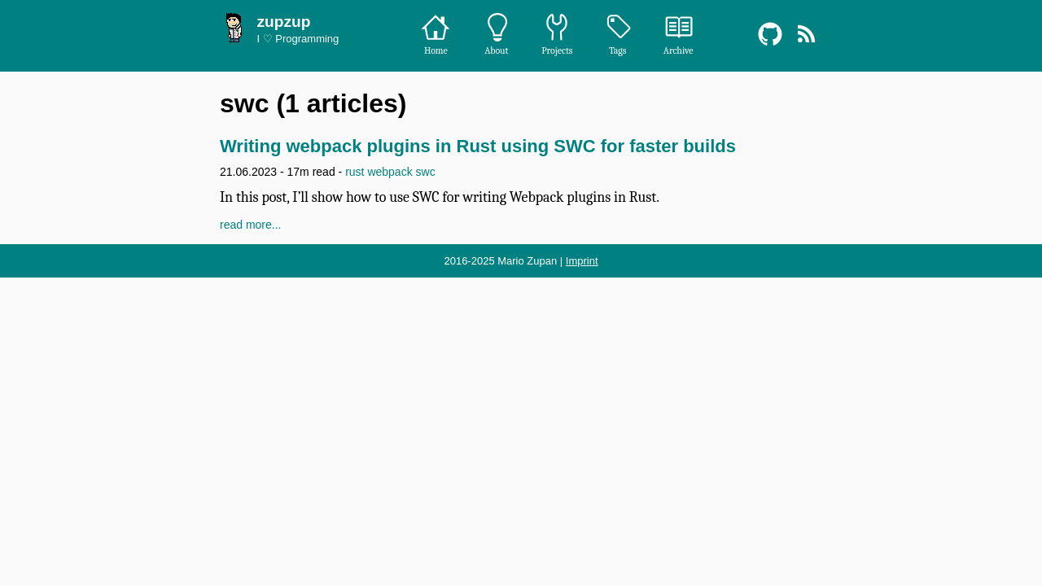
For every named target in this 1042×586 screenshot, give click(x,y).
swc (426, 171)
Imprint (582, 261)
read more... (250, 224)
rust (354, 171)
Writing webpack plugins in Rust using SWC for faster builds (478, 146)
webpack (389, 171)
